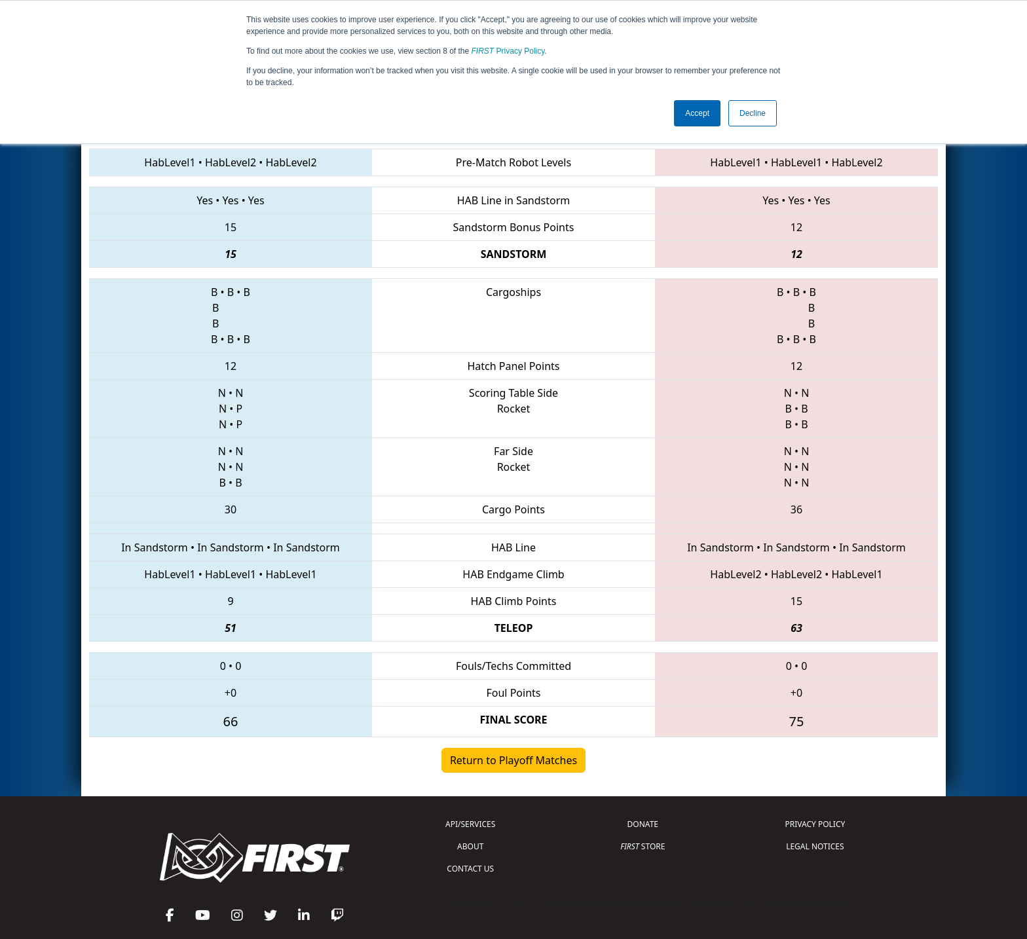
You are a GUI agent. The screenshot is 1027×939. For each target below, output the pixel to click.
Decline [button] (752, 113)
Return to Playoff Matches (513, 760)
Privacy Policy (508, 51)
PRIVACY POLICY (815, 824)
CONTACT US (470, 868)
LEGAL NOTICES (815, 846)
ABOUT (470, 846)
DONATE (642, 824)
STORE (642, 846)
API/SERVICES (470, 824)
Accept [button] (697, 113)
